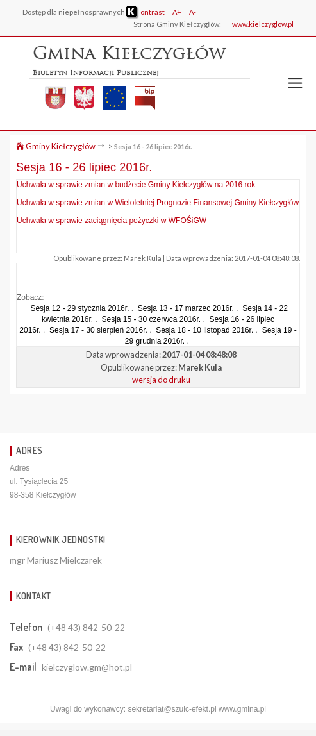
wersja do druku (161, 379)
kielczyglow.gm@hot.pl (87, 667)
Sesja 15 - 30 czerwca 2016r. (151, 319)
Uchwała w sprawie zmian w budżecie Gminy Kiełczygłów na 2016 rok (136, 184)
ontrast (145, 12)
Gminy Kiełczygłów (56, 146)
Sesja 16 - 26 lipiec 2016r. (153, 146)
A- (192, 12)
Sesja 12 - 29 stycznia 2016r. (79, 308)
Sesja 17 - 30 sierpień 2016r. (98, 330)
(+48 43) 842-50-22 (86, 627)
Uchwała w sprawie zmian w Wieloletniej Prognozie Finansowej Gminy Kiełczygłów (158, 202)
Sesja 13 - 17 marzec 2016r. (186, 308)
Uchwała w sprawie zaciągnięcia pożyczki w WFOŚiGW (111, 220)
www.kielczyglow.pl (263, 24)
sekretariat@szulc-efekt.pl (172, 709)
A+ (176, 12)
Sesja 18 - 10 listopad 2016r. (204, 330)
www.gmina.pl (242, 709)
